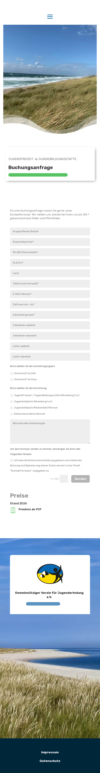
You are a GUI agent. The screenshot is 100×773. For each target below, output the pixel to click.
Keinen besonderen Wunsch (27, 414)
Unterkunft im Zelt (23, 373)
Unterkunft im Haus (23, 379)
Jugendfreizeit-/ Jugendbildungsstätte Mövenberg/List (45, 395)
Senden (80, 479)
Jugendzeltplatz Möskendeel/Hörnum (34, 407)
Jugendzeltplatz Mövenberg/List (31, 401)
